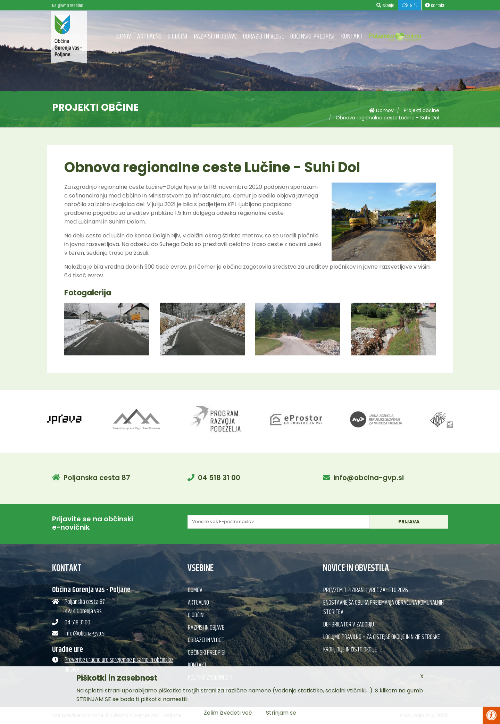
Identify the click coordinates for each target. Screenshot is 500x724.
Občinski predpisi (312, 36)
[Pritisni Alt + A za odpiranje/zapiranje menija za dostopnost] (491, 715)
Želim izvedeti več (228, 713)
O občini (178, 36)
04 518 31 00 (219, 477)
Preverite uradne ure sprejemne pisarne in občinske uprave (119, 664)
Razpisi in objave (215, 36)
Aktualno (149, 36)
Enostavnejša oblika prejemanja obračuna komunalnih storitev (383, 607)
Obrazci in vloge (263, 36)
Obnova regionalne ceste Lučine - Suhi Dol (387, 117)
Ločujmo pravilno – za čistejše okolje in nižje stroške (381, 637)
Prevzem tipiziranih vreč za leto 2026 (365, 590)
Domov (123, 36)
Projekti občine (421, 110)
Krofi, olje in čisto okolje (350, 650)
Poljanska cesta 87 (97, 477)
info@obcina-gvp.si (368, 477)
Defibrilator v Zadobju (348, 625)
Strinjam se (281, 713)
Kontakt (352, 36)
